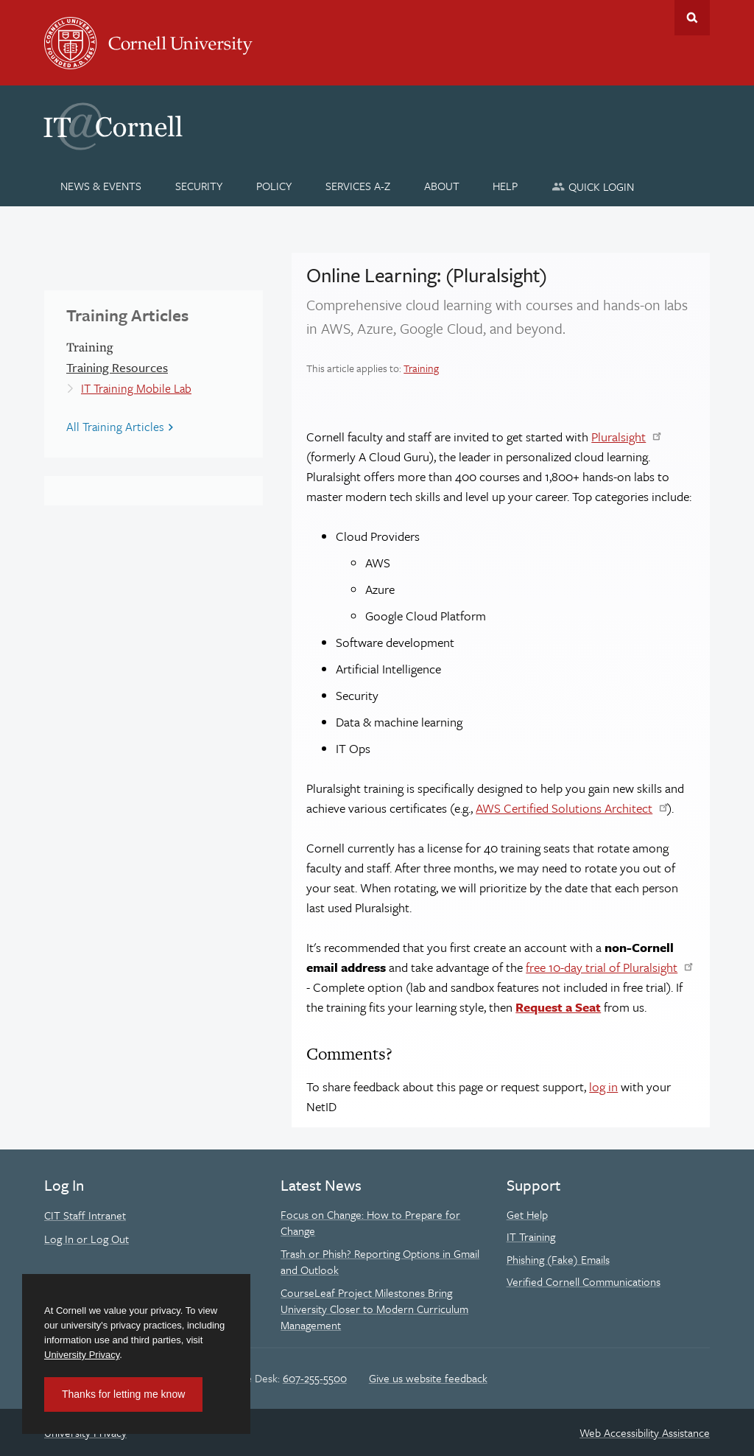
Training (421, 368)
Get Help (527, 1214)
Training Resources (117, 367)
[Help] (505, 185)
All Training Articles (115, 426)
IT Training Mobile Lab (136, 388)
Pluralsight (618, 436)
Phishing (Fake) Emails (558, 1259)
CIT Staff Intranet (85, 1215)
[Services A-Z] (357, 185)
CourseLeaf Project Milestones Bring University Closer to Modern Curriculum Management (374, 1309)
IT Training (531, 1236)
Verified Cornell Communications (583, 1281)
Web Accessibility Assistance (644, 1432)
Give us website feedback (428, 1378)
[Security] (199, 185)
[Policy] (274, 185)
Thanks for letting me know (123, 1394)
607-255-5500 (315, 1378)
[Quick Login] (593, 186)
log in (603, 1086)
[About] (441, 185)
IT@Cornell (113, 126)
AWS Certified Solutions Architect (564, 808)
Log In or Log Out (86, 1239)
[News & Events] (101, 185)
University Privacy (81, 1354)
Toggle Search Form (692, 17)
